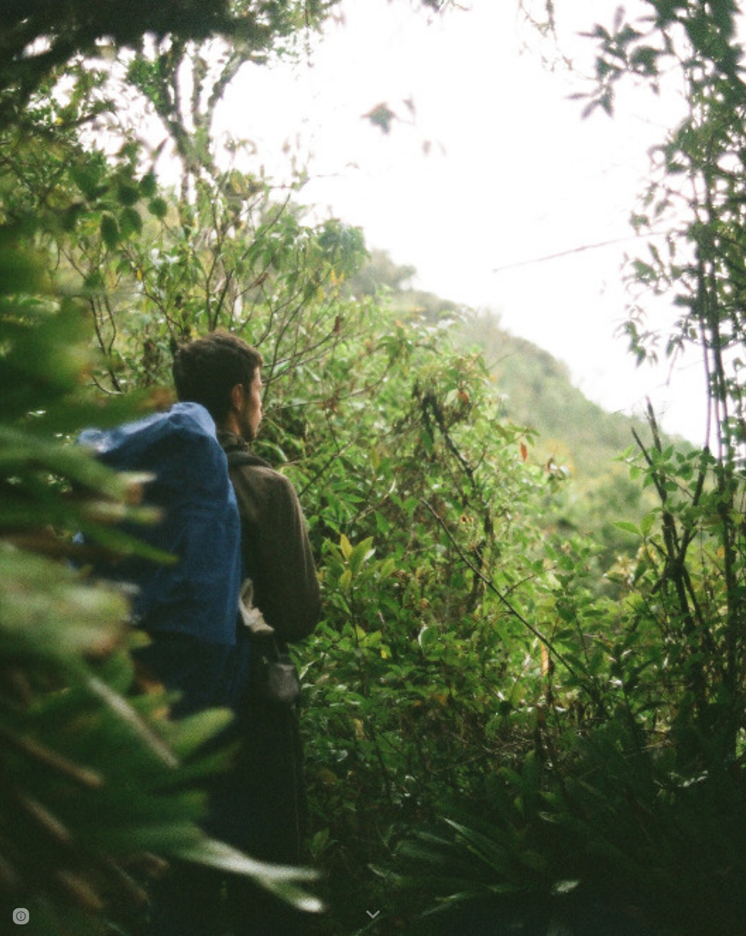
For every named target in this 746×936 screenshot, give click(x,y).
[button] (373, 915)
